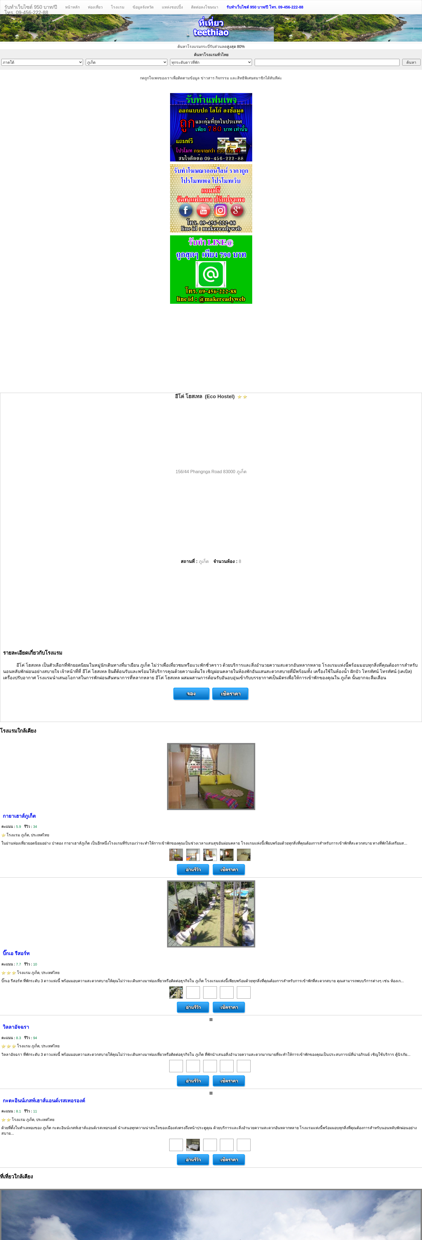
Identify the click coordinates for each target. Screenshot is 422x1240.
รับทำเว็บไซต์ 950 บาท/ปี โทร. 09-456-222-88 (264, 7)
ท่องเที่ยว (95, 7)
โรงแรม (117, 7)
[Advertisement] (211, 349)
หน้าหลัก (72, 7)
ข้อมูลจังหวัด (143, 7)
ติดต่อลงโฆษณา (204, 7)
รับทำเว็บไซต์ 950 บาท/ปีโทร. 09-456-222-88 (30, 9)
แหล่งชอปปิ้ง (172, 7)
